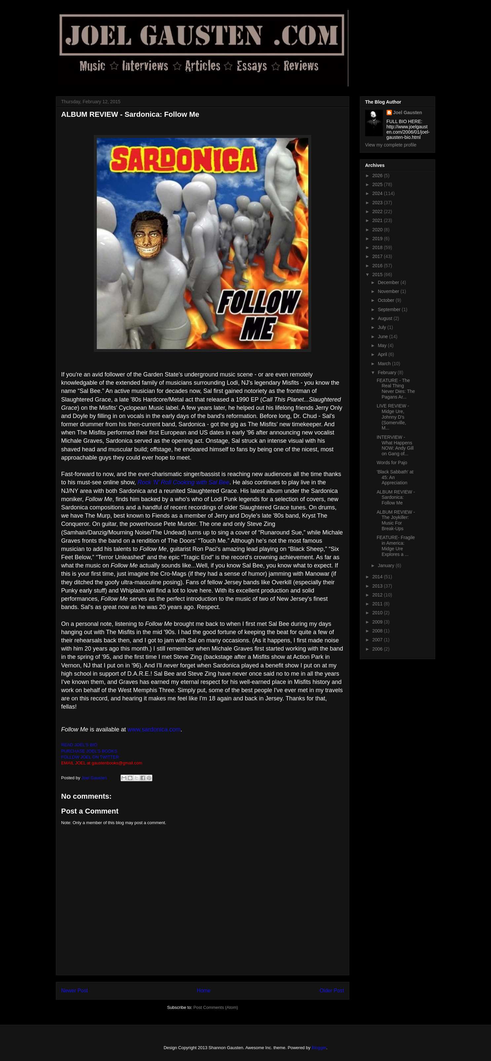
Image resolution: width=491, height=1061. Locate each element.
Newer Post (74, 990)
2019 (378, 238)
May (383, 345)
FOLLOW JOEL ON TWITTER (90, 757)
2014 (378, 576)
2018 (378, 247)
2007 (378, 639)
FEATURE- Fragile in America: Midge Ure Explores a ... (396, 546)
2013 (378, 586)
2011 (378, 603)
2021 (378, 220)
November (389, 291)
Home (204, 990)
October (387, 300)
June (383, 336)
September (389, 309)
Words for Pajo (392, 462)
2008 (378, 630)
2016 (378, 265)
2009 (378, 622)
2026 (378, 175)
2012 (378, 594)
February (387, 372)
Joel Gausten (407, 112)
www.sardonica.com (154, 729)
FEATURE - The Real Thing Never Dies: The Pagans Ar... (396, 389)
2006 (378, 649)
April (383, 354)
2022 (378, 211)
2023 (378, 202)
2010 (378, 612)
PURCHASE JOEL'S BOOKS (89, 751)
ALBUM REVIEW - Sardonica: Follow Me (396, 497)
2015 (378, 274)
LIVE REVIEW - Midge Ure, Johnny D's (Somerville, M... (393, 417)
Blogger (319, 1047)
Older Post (332, 990)
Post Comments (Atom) (215, 1007)
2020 (378, 229)
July (382, 327)
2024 (378, 193)
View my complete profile (390, 144)
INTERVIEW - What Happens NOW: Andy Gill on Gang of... (395, 445)
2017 (378, 256)
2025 (378, 184)
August (385, 318)
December (389, 282)
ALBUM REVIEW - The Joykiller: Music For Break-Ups (396, 520)
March (385, 363)
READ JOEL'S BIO (79, 744)
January (387, 565)
